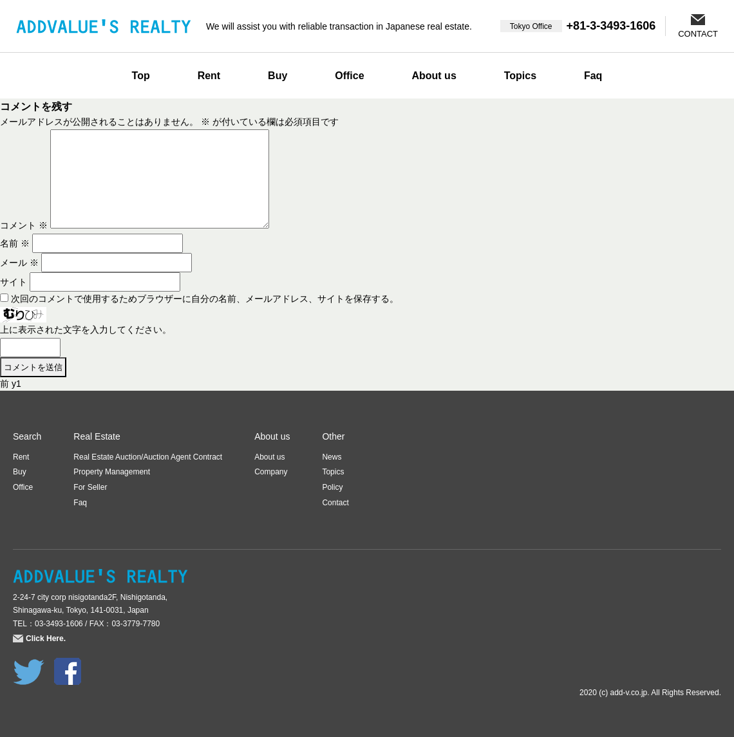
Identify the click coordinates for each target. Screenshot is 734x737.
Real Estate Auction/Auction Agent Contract (147, 457)
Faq (593, 75)
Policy (332, 487)
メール (19, 262)
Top (141, 75)
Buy (277, 75)
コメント (24, 225)
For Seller (90, 487)
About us (433, 75)
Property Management (111, 471)
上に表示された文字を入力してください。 (85, 329)
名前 (15, 243)
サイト (13, 282)
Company (270, 471)
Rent (209, 75)
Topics (520, 75)
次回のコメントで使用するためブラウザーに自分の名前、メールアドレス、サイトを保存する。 (205, 299)
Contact (335, 502)
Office (349, 75)
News (331, 457)
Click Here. (46, 638)
